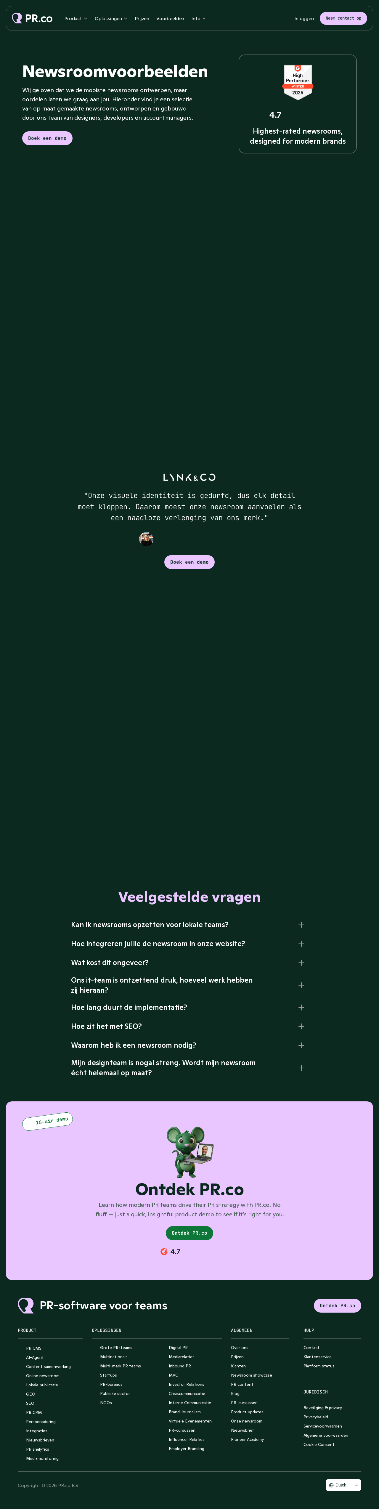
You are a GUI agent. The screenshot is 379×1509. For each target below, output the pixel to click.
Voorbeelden (170, 18)
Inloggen (304, 18)
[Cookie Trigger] (319, 1444)
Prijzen (142, 18)
